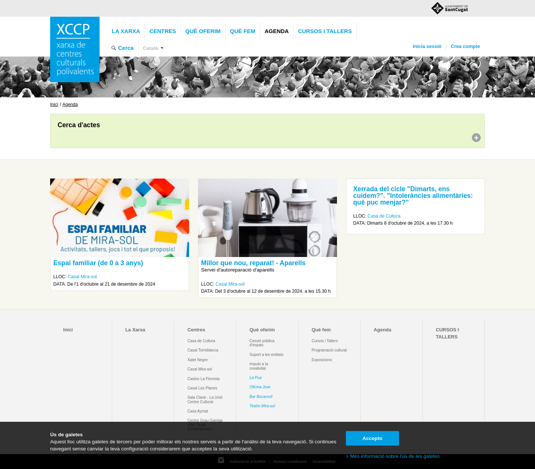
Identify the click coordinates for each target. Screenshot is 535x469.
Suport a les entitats (266, 355)
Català (150, 48)
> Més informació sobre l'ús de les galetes (393, 456)
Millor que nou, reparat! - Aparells (253, 263)
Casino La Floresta (203, 379)
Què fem (242, 31)
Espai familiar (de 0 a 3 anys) (98, 263)
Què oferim (203, 31)
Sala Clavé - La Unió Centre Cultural (205, 399)
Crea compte (465, 46)
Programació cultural (329, 350)
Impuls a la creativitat (259, 366)
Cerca (126, 48)
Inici (54, 104)
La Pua (256, 378)
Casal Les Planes (202, 388)
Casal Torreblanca (202, 350)
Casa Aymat (197, 411)
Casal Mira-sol (82, 276)
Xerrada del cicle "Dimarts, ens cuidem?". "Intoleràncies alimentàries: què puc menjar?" (413, 195)
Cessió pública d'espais (262, 343)
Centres (162, 31)
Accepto (373, 438)
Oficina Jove (260, 387)
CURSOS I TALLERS (325, 31)
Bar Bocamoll (261, 397)
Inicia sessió (427, 46)
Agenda (277, 31)
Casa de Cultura (383, 216)
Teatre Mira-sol (262, 406)
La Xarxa (126, 31)
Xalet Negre (197, 360)
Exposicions (322, 360)
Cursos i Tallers (325, 341)
